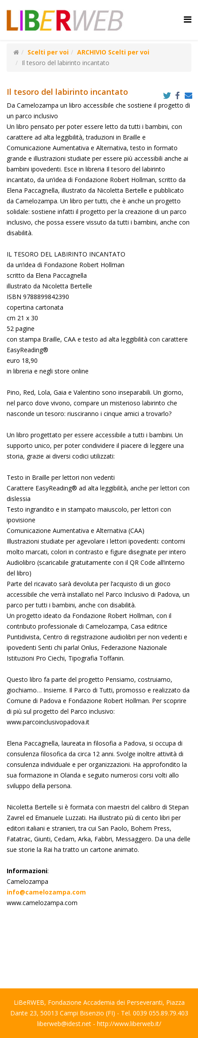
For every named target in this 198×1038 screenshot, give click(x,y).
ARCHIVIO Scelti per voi (113, 52)
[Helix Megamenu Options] (187, 19)
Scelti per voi (48, 52)
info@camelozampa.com (46, 892)
